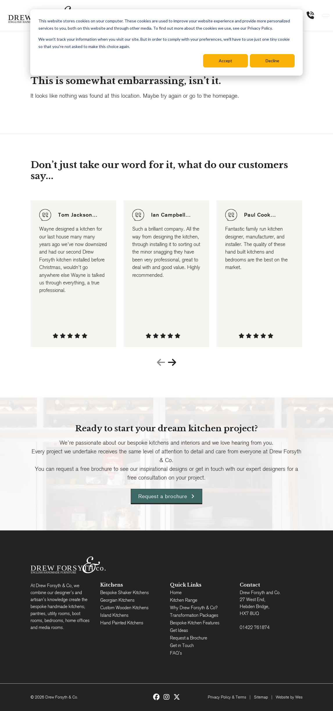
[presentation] (161, 363)
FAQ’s (176, 653)
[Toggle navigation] (326, 15)
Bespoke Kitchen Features (194, 623)
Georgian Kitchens (117, 600)
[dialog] (166, 42)
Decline (272, 60)
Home (176, 592)
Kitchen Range (183, 600)
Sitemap (261, 697)
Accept (225, 60)
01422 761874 (255, 627)
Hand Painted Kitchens (121, 623)
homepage (225, 95)
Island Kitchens (114, 615)
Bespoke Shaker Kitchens (124, 592)
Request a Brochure (188, 638)
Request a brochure (166, 496)
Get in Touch (182, 645)
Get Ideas (179, 630)
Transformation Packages (194, 615)
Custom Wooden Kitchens (124, 607)
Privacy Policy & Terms (227, 697)
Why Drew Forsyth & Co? (194, 607)
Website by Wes (289, 697)
